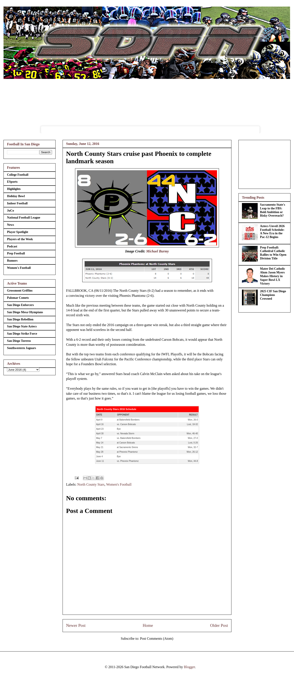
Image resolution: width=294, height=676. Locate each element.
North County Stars (90, 484)
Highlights (14, 189)
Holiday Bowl (16, 196)
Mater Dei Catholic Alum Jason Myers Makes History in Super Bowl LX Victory (272, 276)
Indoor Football (17, 203)
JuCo (10, 210)
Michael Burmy (157, 251)
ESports (12, 181)
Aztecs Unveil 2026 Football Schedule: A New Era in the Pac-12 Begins (272, 231)
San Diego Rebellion (20, 319)
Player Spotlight (17, 232)
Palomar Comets (18, 297)
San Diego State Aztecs (22, 326)
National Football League (23, 217)
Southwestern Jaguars (21, 348)
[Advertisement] (264, 163)
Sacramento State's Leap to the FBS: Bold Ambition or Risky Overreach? (272, 210)
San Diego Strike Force (22, 333)
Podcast (12, 246)
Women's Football (118, 484)
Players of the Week (20, 239)
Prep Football (16, 253)
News (10, 224)
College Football (17, 174)
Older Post (219, 625)
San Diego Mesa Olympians (25, 312)
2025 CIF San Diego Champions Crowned (273, 295)
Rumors (12, 260)
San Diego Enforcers (20, 305)
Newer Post (76, 625)
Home (148, 625)
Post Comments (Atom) (156, 638)
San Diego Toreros (19, 340)
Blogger (189, 667)
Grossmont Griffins (20, 290)
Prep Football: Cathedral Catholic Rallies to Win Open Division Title (273, 253)
